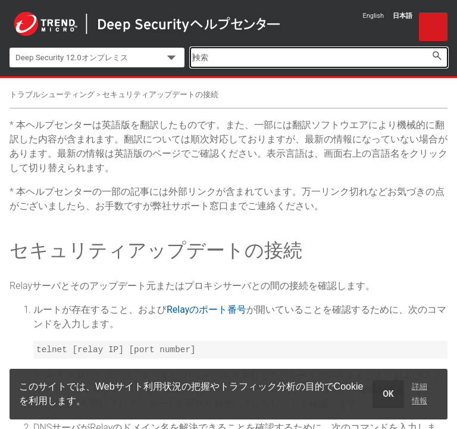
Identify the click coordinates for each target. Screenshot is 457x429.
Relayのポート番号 (206, 309)
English (373, 16)
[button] (436, 56)
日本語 (402, 16)
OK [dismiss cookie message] (388, 394)
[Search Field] (318, 57)
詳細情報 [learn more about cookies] (419, 393)
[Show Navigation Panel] (433, 27)
